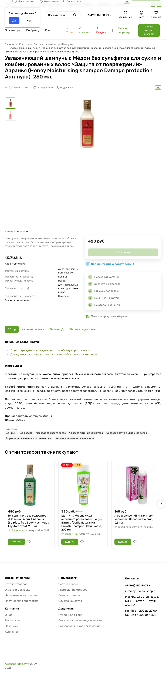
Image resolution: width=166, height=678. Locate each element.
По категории (13, 30)
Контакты (11, 631)
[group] (87, 164)
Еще (47, 30)
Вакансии (11, 626)
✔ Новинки (84, 30)
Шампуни (11, 432)
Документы (66, 608)
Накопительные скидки (21, 595)
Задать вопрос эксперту (149, 30)
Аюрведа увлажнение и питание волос (29, 438)
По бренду (33, 30)
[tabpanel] (83, 390)
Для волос (26, 432)
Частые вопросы (69, 584)
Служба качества (70, 601)
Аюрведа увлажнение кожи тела (74, 438)
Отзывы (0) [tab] (57, 329)
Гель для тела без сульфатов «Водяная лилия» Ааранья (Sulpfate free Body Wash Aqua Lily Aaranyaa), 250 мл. (28, 521)
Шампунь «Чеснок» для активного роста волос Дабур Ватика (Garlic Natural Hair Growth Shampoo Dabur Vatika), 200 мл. (82, 522)
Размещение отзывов (72, 589)
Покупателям (67, 577)
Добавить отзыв (18, 87)
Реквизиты (12, 620)
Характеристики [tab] (33, 329)
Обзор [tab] (12, 329)
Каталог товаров (16, 584)
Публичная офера (70, 614)
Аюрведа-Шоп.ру (16, 663)
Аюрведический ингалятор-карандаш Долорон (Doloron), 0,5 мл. (134, 519)
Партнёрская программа (22, 601)
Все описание (13, 256)
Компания (12, 608)
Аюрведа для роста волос (51, 432)
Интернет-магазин (18, 577)
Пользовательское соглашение (79, 626)
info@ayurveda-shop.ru (140, 591)
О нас (8, 614)
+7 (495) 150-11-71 (97, 15)
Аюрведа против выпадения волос (126, 432)
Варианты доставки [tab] (83, 329)
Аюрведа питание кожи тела (86, 432)
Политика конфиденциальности (80, 620)
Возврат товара (69, 595)
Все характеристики (17, 300)
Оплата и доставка (17, 589)
